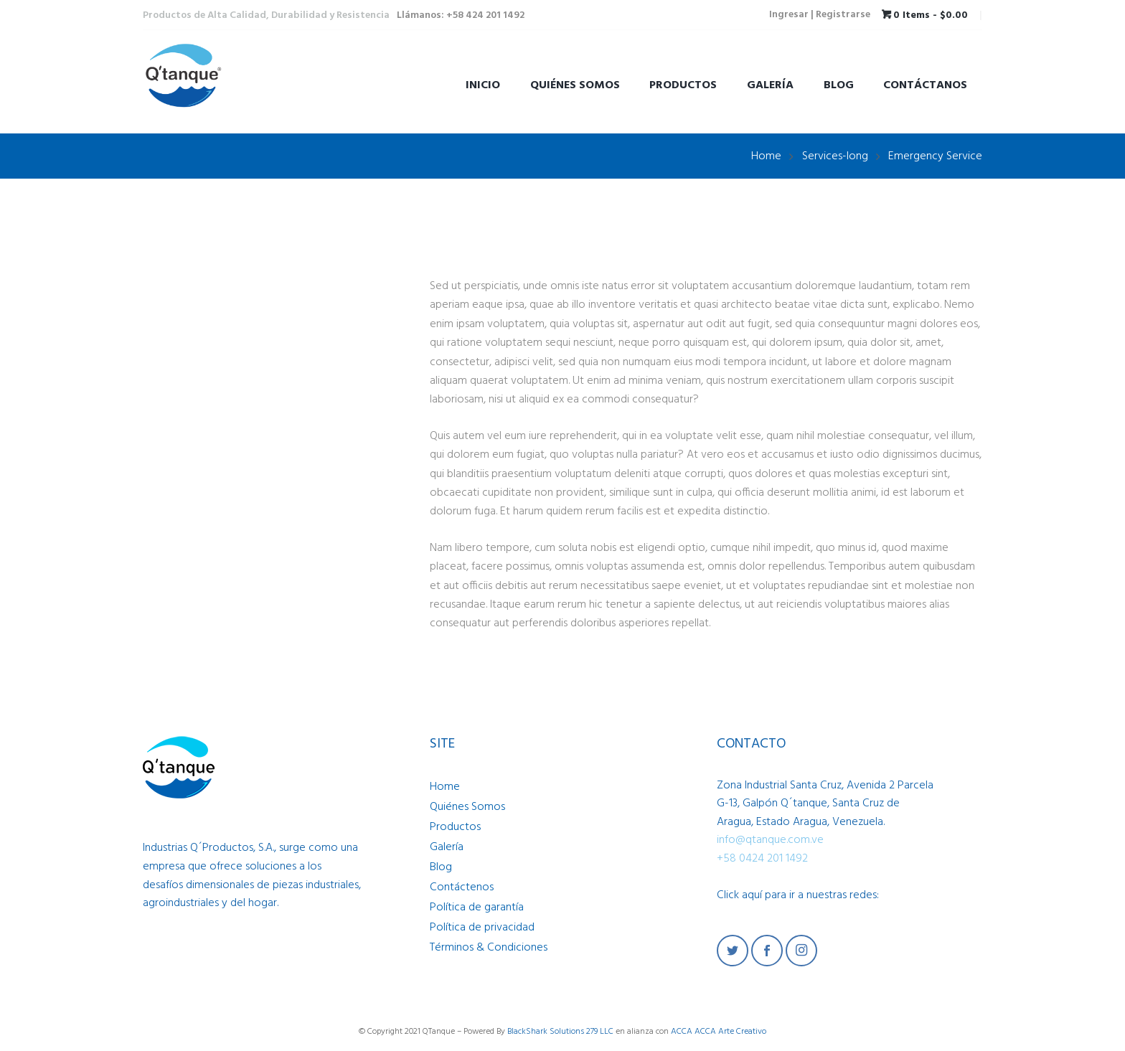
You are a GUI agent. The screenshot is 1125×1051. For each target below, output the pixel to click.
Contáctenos (462, 886)
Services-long (835, 155)
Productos (683, 84)
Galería (770, 84)
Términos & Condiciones (488, 946)
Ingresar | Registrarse (819, 16)
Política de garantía (477, 906)
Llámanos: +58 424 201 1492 (460, 15)
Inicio (483, 84)
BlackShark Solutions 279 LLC (560, 1030)
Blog (839, 84)
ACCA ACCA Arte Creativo (718, 1030)
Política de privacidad (482, 926)
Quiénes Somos (575, 84)
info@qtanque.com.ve (770, 839)
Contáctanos (925, 84)
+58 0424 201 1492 (762, 857)
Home (766, 155)
